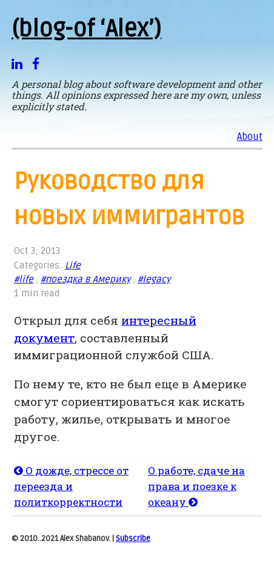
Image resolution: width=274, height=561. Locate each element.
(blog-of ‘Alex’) (86, 29)
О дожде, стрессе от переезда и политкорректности (71, 486)
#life (23, 279)
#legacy (154, 279)
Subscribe (133, 538)
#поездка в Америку (85, 279)
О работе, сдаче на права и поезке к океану (196, 486)
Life (73, 265)
